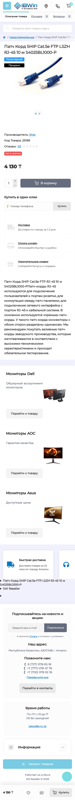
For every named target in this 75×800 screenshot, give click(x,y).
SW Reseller (11, 588)
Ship (32, 134)
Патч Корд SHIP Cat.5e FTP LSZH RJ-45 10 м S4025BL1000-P (32, 582)
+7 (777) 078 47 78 (39, 668)
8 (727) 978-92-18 (39, 664)
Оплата (33, 636)
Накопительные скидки (33, 261)
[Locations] (46, 6)
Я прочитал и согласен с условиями (40, 636)
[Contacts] (57, 6)
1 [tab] (36, 114)
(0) (19, 146)
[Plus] (15, 181)
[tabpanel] (37, 82)
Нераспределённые (21, 37)
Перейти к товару (24, 413)
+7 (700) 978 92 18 (39, 672)
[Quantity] (8, 183)
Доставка (24, 224)
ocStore (45, 774)
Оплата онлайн (27, 243)
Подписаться (55, 627)
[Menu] (7, 6)
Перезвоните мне (37, 677)
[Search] (7, 28)
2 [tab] (39, 114)
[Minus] (15, 185)
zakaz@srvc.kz (38, 726)
